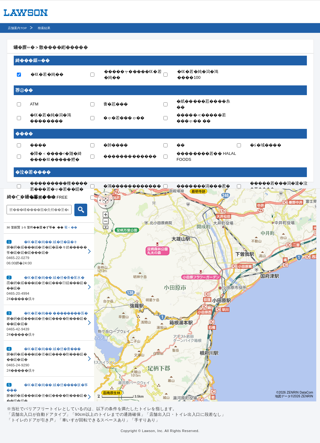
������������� (130, 156)
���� (38, 145)
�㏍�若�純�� (47, 74)
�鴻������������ (132, 186)
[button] (49, 251)
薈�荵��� (115, 104)
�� (181, 145)
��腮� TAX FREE (49, 197)
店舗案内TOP (17, 28)
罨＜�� (70, 227)
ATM (34, 104)
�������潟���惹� (203, 186)
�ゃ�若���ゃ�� (124, 117)
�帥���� (115, 145)
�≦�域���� (265, 145)
